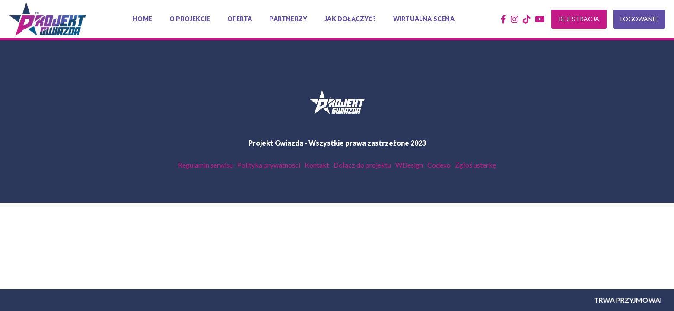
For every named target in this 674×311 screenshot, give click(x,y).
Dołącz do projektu (362, 165)
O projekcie (189, 18)
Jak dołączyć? (350, 18)
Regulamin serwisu (205, 165)
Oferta (239, 18)
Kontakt (317, 165)
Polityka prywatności (268, 165)
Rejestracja (579, 18)
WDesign (409, 165)
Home (142, 18)
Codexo (439, 165)
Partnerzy (288, 18)
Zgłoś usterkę (475, 165)
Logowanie (639, 18)
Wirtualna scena (424, 18)
